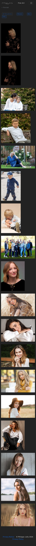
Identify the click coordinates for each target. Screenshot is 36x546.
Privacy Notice (8, 537)
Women (19, 14)
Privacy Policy (18, 539)
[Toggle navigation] (31, 3)
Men (29, 14)
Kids (4, 16)
